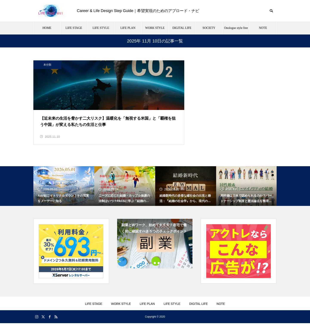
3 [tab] (159, 272)
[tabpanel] (155, 252)
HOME (46, 28)
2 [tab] (155, 272)
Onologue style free (236, 28)
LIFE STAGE (73, 28)
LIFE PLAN (127, 28)
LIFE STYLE (101, 28)
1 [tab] (151, 272)
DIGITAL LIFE (181, 28)
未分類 (47, 64)
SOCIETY (209, 28)
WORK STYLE (155, 28)
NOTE (263, 28)
